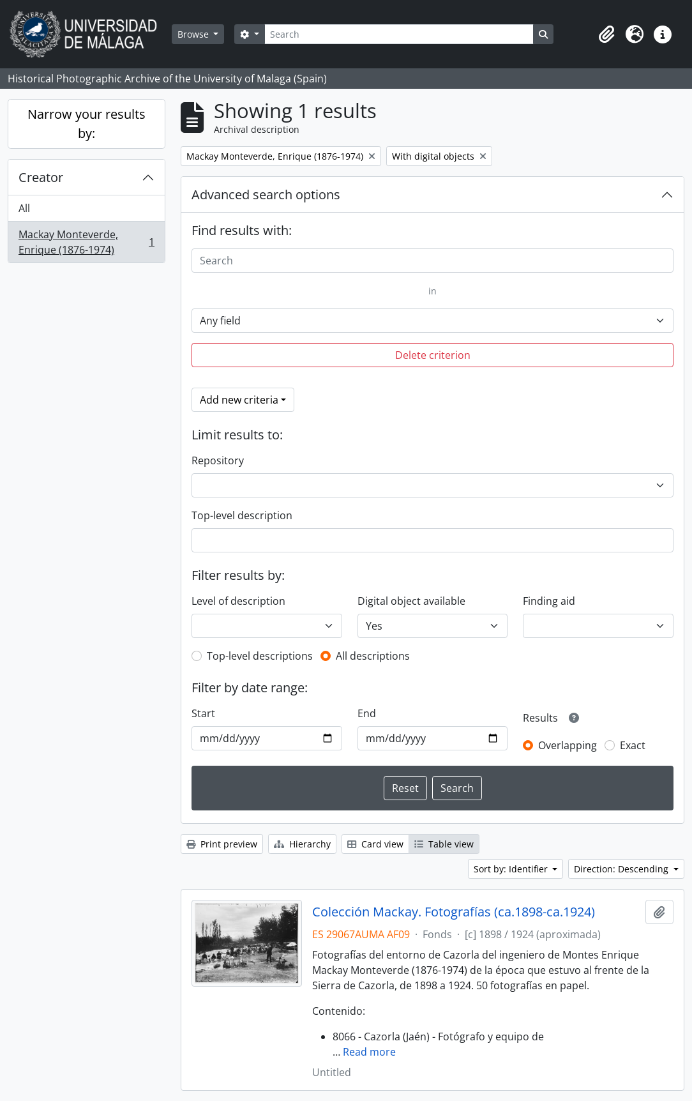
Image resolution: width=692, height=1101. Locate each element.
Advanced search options (266, 194)
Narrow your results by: (86, 123)
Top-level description (242, 515)
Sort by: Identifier (512, 869)
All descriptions (373, 656)
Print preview (221, 844)
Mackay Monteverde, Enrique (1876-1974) (86, 242)
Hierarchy (302, 844)
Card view (375, 844)
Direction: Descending (622, 869)
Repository (218, 460)
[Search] (399, 34)
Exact (632, 745)
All (24, 208)
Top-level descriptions (260, 656)
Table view (444, 844)
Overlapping (567, 745)
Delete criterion (432, 355)
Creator (41, 177)
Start (203, 713)
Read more (369, 1052)
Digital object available (411, 601)
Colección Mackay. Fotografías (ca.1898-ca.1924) (453, 912)
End (366, 713)
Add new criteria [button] (239, 400)
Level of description (238, 601)
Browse (194, 34)
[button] (606, 34)
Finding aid (549, 601)
